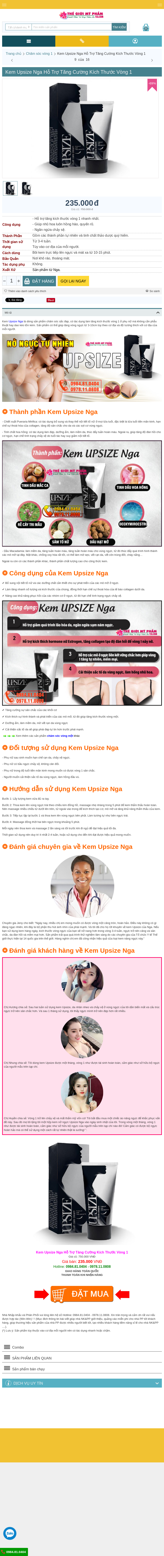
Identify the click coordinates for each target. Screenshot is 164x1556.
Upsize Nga (16, 321)
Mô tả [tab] (82, 312)
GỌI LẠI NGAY (73, 281)
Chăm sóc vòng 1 (39, 53)
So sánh (153, 291)
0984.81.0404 (13, 1552)
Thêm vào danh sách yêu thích (25, 291)
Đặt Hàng (39, 281)
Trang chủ (13, 53)
